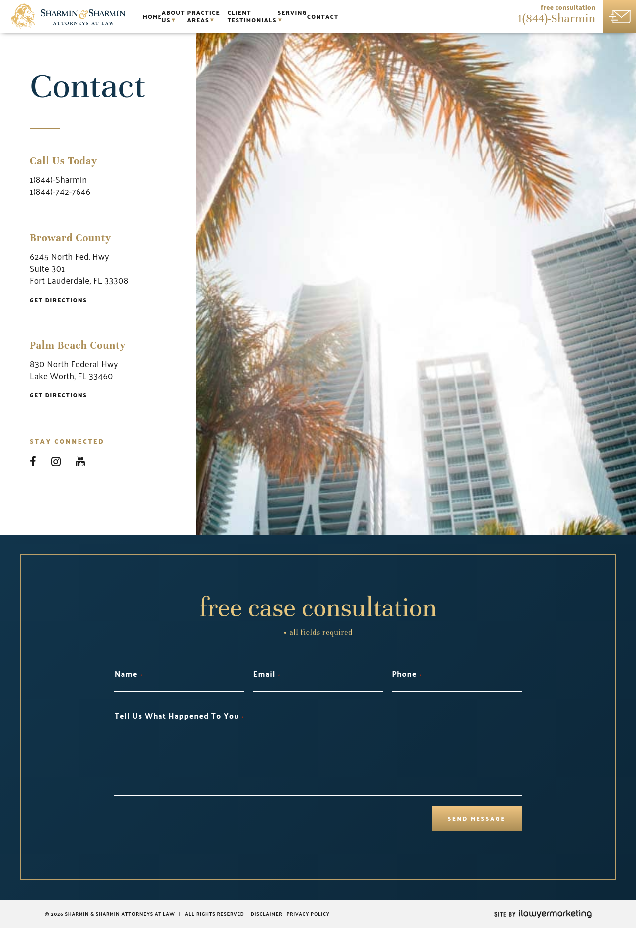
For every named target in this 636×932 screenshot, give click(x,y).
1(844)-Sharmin (557, 20)
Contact (452, 16)
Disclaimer (267, 917)
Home (158, 16)
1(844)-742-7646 (60, 191)
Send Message (470, 820)
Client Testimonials (340, 16)
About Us (197, 16)
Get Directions (62, 300)
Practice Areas (258, 16)
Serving (405, 16)
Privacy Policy (307, 917)
